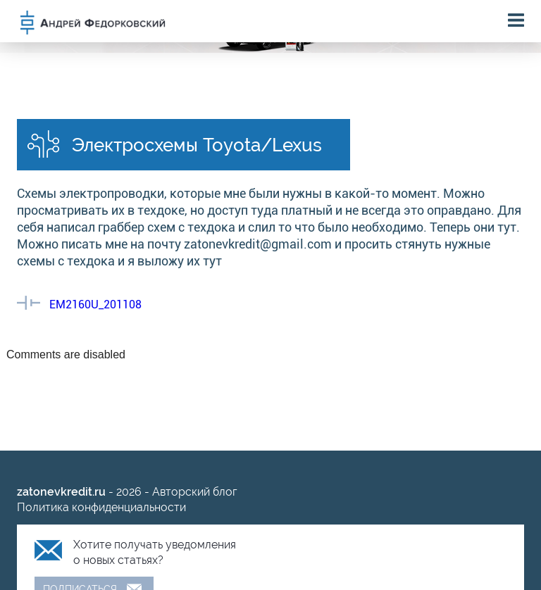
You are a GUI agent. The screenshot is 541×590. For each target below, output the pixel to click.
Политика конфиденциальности (101, 507)
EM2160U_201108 (95, 304)
